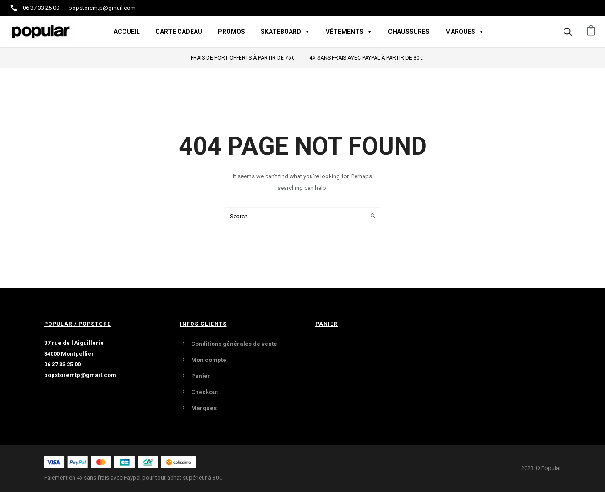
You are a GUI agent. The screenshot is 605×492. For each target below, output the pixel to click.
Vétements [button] (349, 31)
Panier (200, 376)
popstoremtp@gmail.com (102, 7)
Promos (231, 31)
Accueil (127, 31)
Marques (204, 408)
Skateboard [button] (285, 31)
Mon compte (208, 360)
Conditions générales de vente (234, 343)
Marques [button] (464, 31)
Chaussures (408, 31)
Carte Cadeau (178, 31)
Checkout (204, 392)
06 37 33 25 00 (41, 7)
